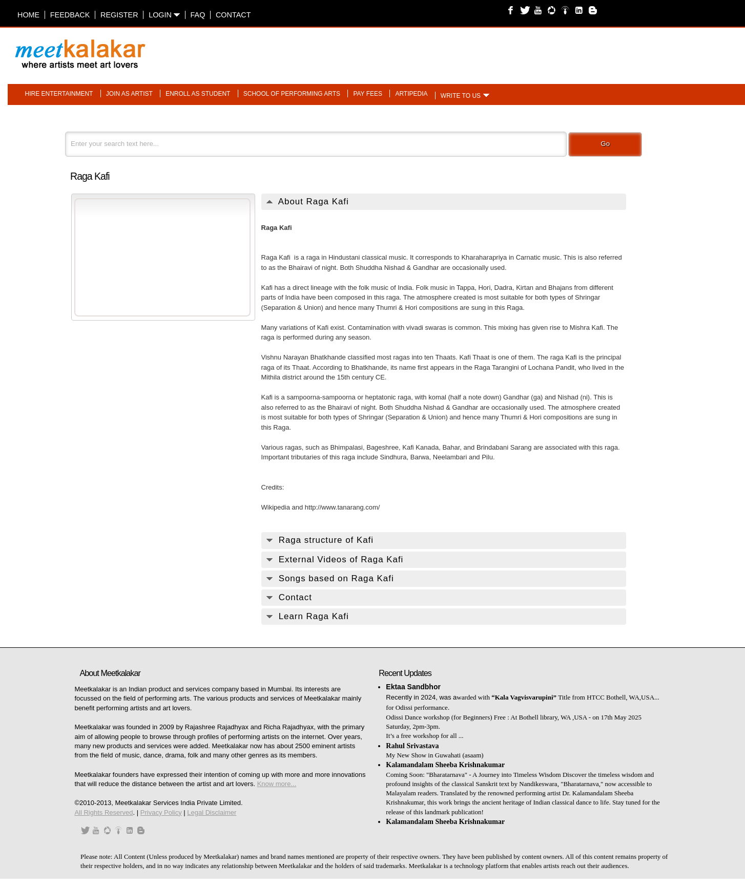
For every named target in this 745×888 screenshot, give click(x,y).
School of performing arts (291, 93)
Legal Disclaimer (211, 812)
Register (119, 15)
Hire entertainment (59, 93)
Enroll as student (197, 93)
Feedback (70, 15)
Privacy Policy (161, 812)
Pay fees (367, 93)
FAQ (198, 15)
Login (164, 15)
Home (28, 15)
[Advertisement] (501, 48)
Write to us (461, 95)
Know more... (277, 784)
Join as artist (129, 93)
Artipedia (411, 93)
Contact (233, 15)
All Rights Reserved (103, 812)
